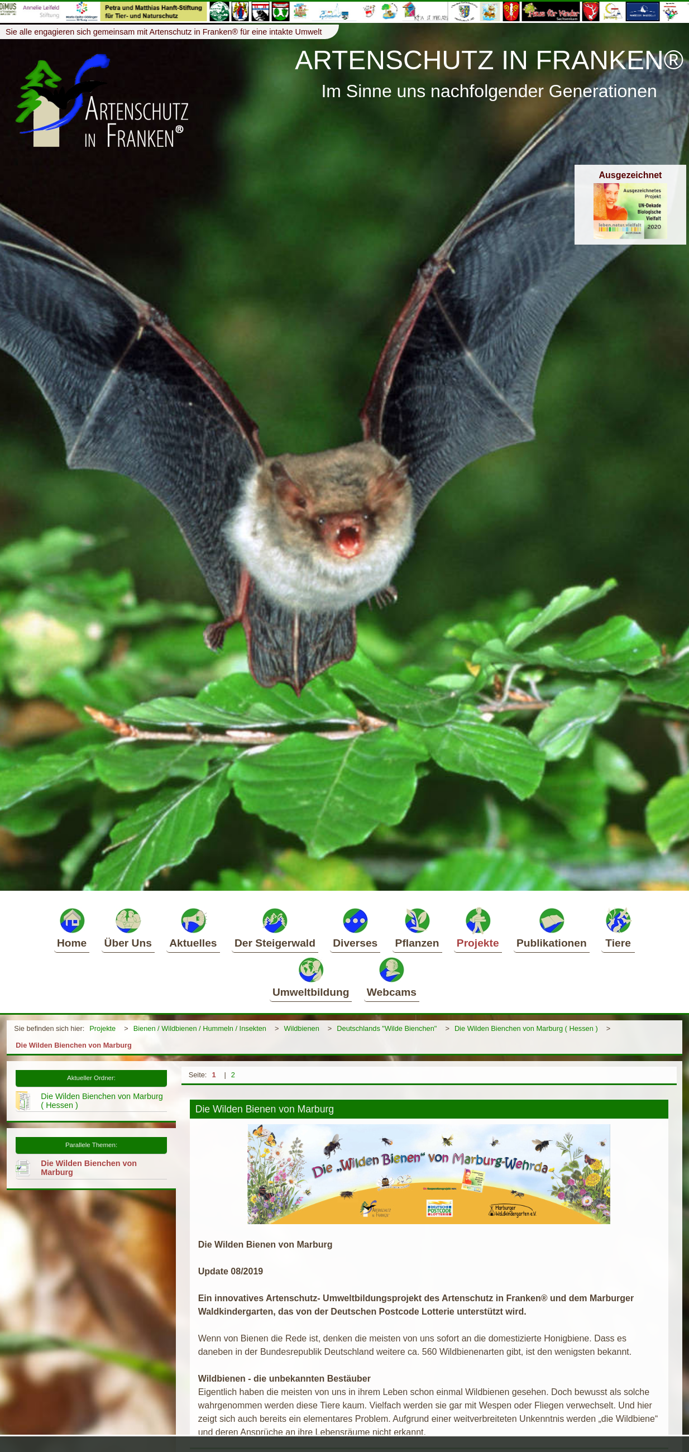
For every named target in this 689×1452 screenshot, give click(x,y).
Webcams (392, 977)
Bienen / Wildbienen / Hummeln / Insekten (199, 1028)
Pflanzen (417, 927)
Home (72, 927)
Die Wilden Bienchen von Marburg (74, 1045)
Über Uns (128, 927)
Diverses (355, 927)
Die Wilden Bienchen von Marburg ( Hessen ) (526, 1028)
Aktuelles (193, 927)
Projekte (478, 927)
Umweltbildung (311, 977)
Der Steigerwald (275, 927)
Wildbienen (301, 1028)
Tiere (618, 927)
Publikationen (551, 927)
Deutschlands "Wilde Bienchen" (387, 1028)
